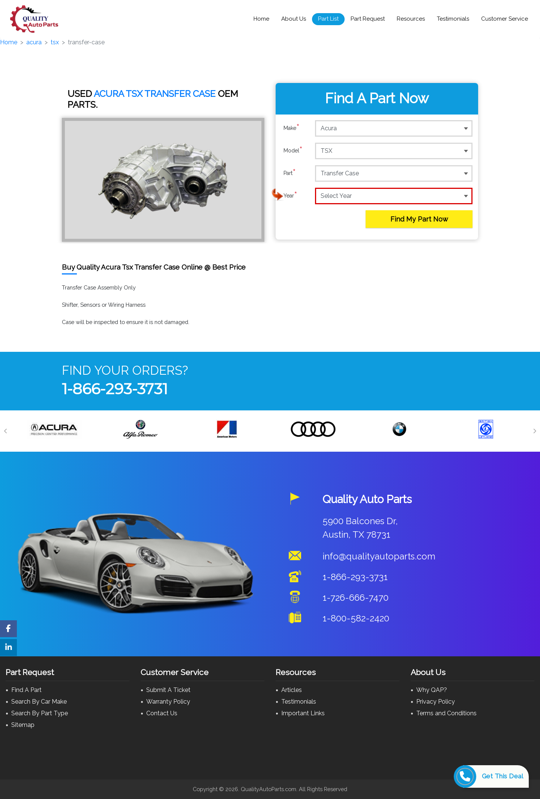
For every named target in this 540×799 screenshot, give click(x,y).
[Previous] (5, 431)
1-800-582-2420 (355, 618)
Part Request (368, 18)
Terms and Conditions (446, 713)
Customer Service (504, 18)
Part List (328, 18)
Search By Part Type (39, 713)
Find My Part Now (419, 219)
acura (34, 42)
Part (290, 173)
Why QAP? (431, 689)
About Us (293, 18)
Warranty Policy (168, 701)
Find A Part (26, 689)
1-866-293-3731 (115, 389)
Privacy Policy (435, 701)
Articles (291, 689)
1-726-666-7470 (355, 597)
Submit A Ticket (168, 689)
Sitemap (22, 724)
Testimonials (453, 18)
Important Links (303, 713)
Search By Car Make (39, 701)
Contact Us (161, 713)
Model (293, 150)
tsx (55, 42)
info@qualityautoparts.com (378, 556)
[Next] (534, 431)
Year (290, 196)
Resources (411, 18)
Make (292, 128)
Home (261, 18)
